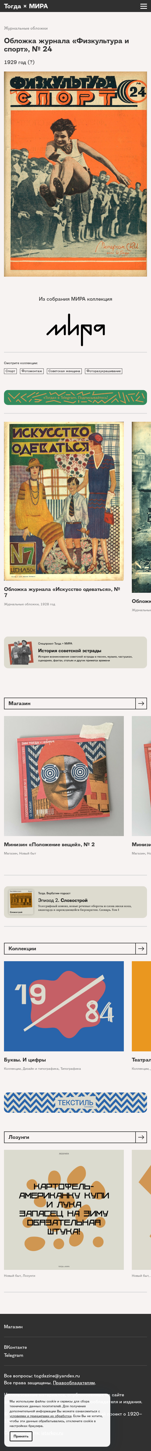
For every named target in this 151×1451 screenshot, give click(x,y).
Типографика (70, 1068)
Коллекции (12, 1068)
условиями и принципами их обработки (40, 1416)
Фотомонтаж (32, 371)
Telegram (13, 1355)
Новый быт (27, 853)
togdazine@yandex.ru (57, 1376)
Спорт (10, 371)
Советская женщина (64, 371)
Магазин (10, 853)
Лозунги (29, 1275)
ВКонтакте (15, 1347)
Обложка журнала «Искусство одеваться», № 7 (62, 592)
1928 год (47, 604)
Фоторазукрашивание (104, 371)
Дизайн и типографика (41, 1068)
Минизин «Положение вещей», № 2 (49, 844)
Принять (21, 1436)
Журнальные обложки (26, 28)
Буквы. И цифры (25, 1059)
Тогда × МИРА (26, 6)
